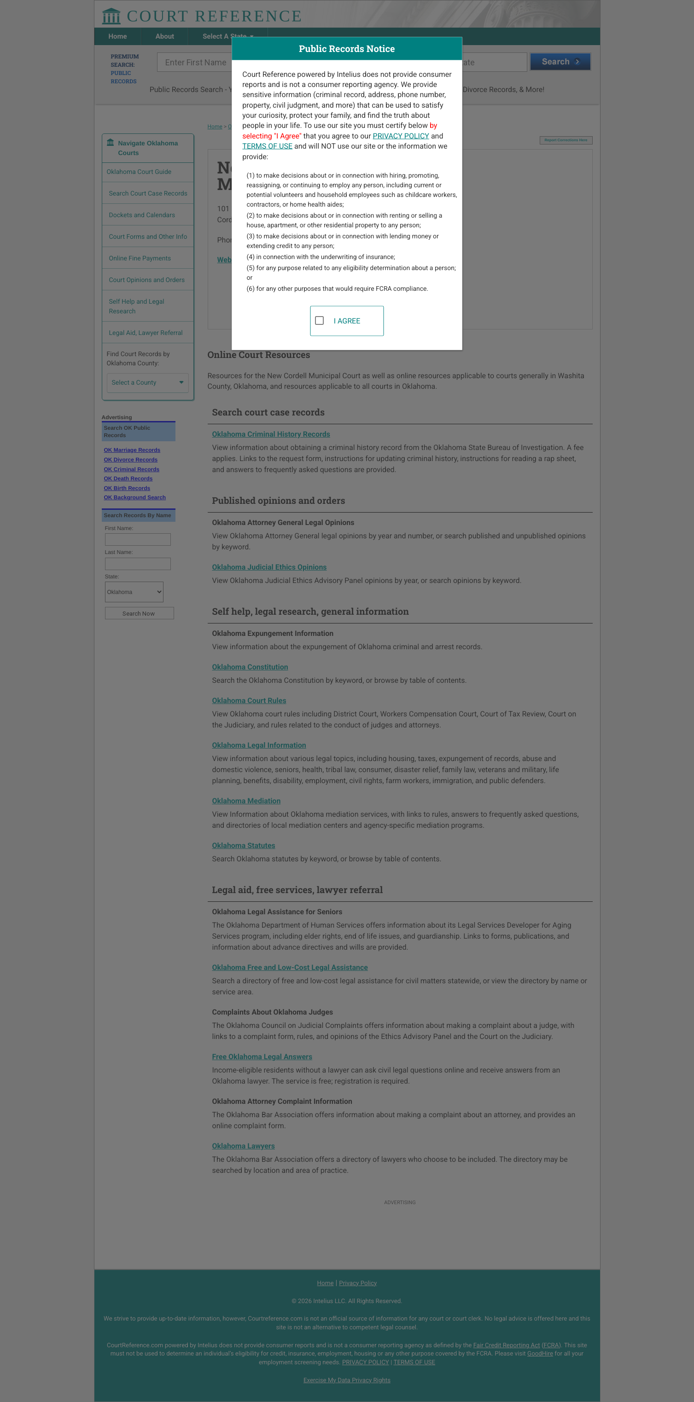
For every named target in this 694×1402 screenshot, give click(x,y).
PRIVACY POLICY (401, 135)
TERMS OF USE (267, 146)
